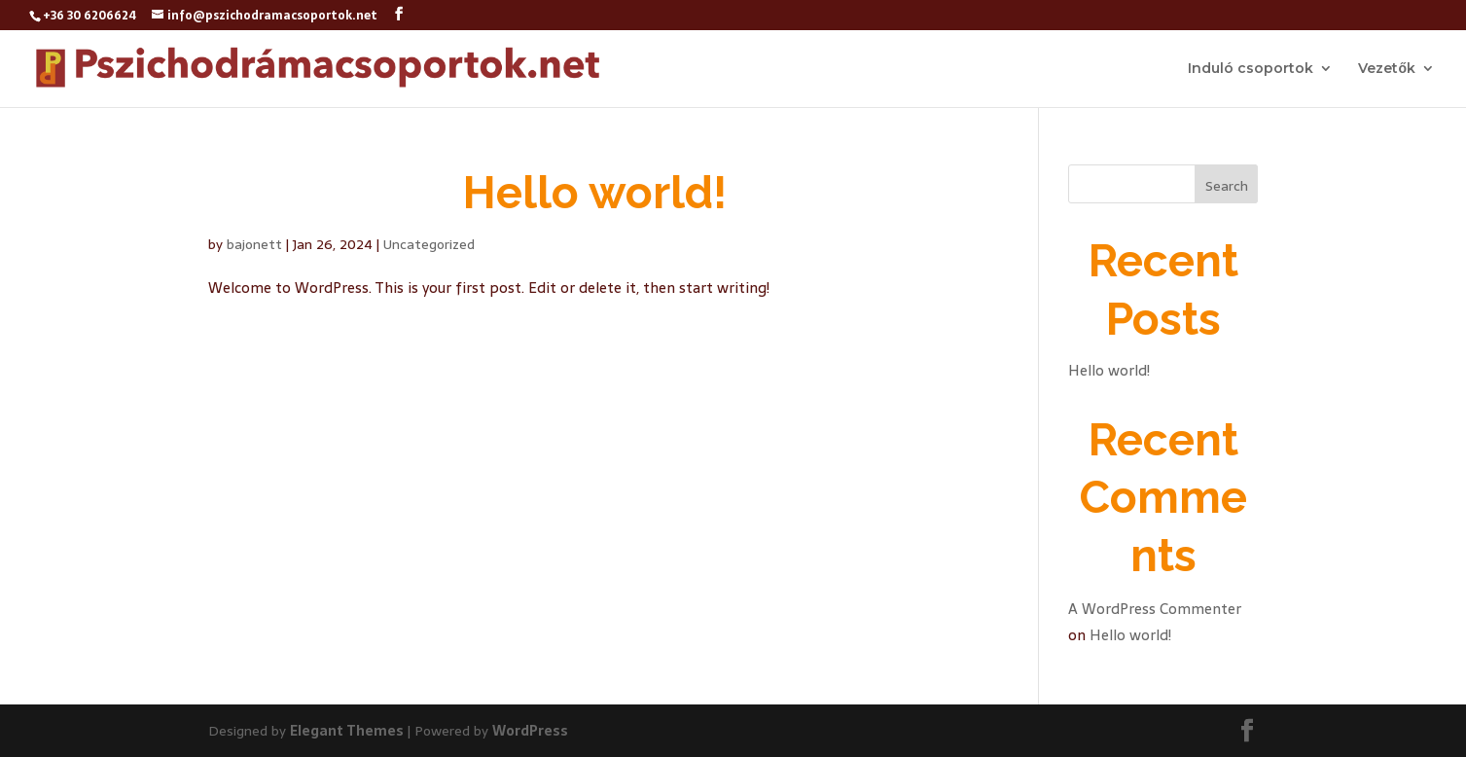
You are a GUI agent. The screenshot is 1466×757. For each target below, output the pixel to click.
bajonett (254, 244)
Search (1226, 186)
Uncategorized (429, 244)
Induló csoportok (1250, 69)
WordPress (530, 730)
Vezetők (1386, 69)
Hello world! (595, 192)
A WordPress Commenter (1154, 608)
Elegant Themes (347, 730)
